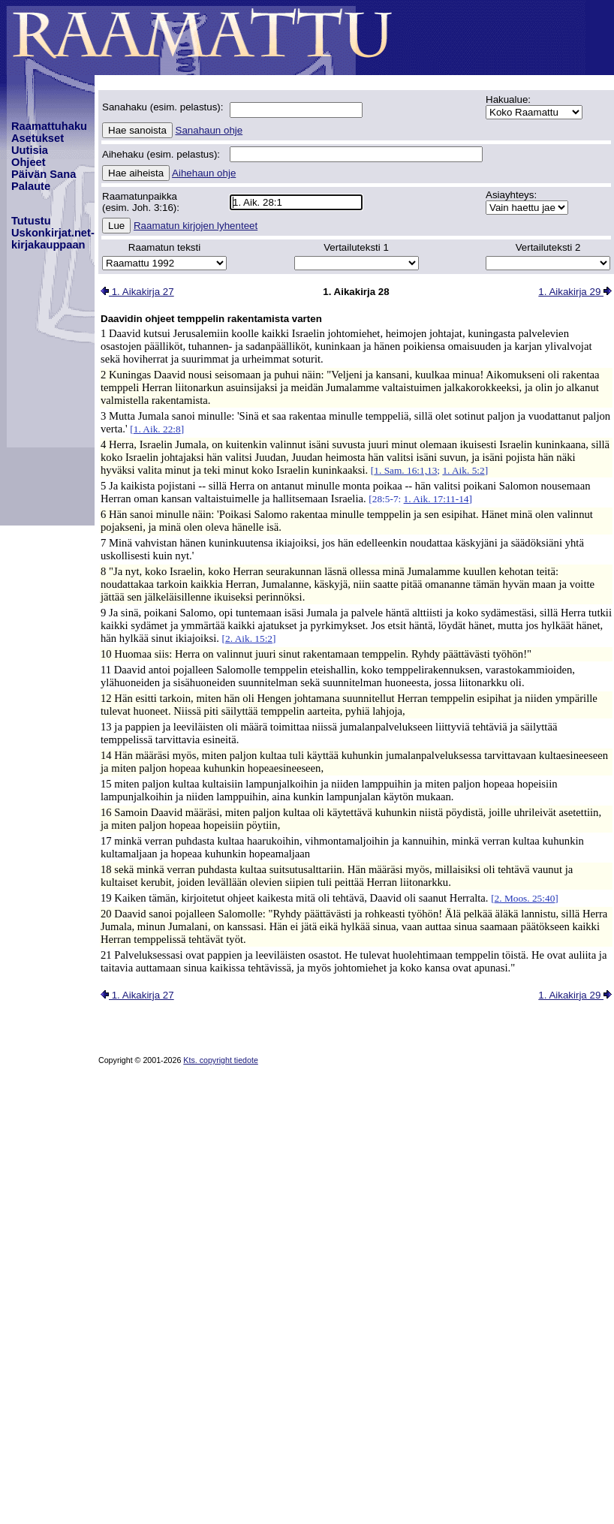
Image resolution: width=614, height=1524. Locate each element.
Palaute (30, 186)
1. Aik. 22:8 (157, 429)
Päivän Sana (43, 174)
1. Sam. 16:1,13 (405, 470)
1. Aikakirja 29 (575, 291)
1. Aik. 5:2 (463, 470)
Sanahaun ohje (209, 130)
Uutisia (29, 150)
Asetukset (37, 138)
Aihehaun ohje (204, 173)
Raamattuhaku (49, 126)
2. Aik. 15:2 (248, 638)
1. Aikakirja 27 (137, 291)
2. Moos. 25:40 (525, 898)
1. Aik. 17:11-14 (436, 498)
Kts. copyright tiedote (220, 1060)
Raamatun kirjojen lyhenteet (195, 225)
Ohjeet (28, 162)
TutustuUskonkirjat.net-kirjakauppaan (53, 233)
